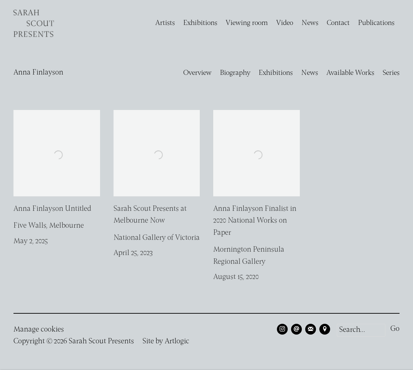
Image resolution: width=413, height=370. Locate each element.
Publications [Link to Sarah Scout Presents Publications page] (376, 23)
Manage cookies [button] (38, 329)
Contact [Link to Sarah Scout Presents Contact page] (338, 23)
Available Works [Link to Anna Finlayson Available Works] (350, 73)
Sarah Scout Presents (33, 23)
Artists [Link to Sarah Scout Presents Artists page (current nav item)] (165, 23)
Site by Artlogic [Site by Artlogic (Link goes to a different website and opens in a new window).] (165, 341)
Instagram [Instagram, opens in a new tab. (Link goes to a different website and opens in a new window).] (282, 329)
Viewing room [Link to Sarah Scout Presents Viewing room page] (247, 23)
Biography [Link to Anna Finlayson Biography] (235, 73)
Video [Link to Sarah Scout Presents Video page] (284, 23)
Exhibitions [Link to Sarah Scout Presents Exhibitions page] (200, 23)
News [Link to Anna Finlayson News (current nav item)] (309, 73)
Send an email (296, 329)
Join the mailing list (310, 329)
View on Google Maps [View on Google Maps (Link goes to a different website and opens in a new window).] (324, 329)
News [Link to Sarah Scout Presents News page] (309, 23)
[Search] (361, 330)
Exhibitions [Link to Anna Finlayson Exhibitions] (276, 73)
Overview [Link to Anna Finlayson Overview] (197, 73)
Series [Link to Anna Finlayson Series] (391, 73)
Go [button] (395, 329)
